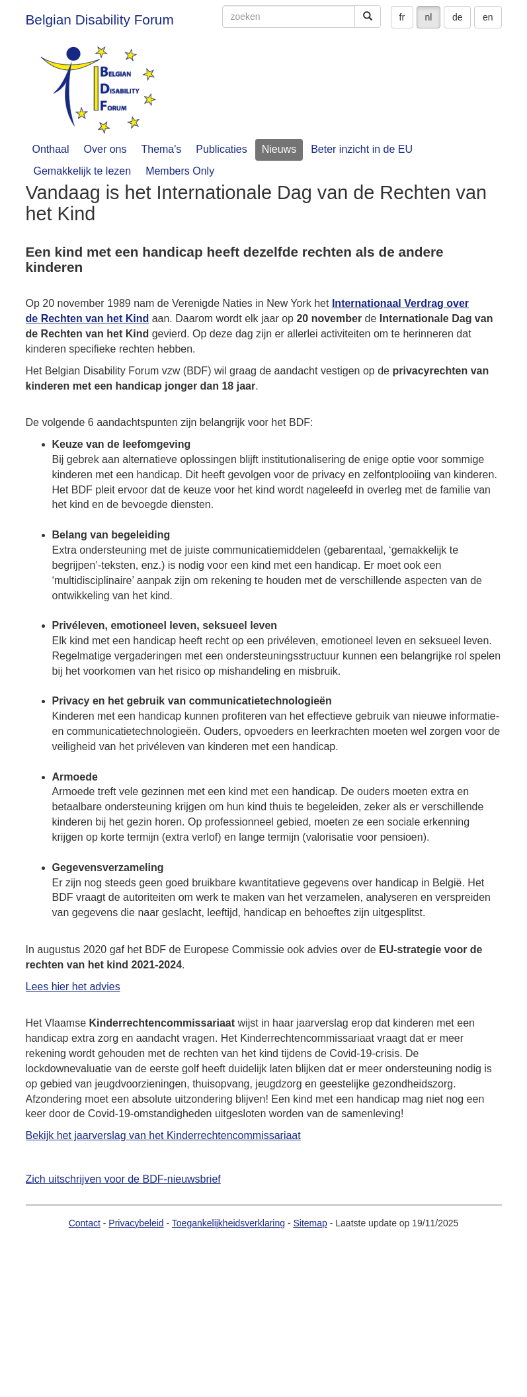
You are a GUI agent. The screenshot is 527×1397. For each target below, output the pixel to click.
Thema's (161, 149)
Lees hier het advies (73, 986)
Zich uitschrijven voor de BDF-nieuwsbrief (123, 1179)
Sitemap (310, 1223)
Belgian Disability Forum (100, 19)
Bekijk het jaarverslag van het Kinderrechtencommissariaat (163, 1135)
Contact (85, 1223)
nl (428, 17)
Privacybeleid (135, 1223)
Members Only (179, 171)
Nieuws (279, 149)
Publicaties (221, 149)
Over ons (105, 149)
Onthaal (50, 149)
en (488, 17)
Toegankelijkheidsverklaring (228, 1223)
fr (402, 17)
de (457, 17)
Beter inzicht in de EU (362, 149)
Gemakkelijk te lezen (83, 171)
